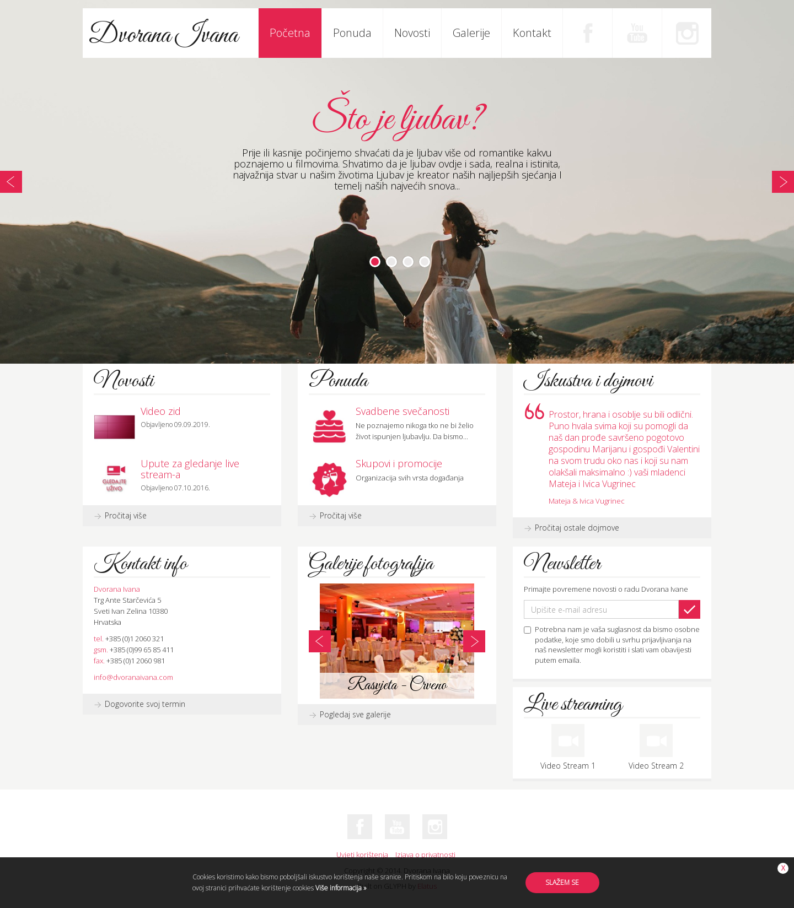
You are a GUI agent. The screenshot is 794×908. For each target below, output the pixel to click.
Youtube (637, 33)
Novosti (412, 32)
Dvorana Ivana (163, 35)
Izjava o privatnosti (425, 855)
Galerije (471, 32)
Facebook (587, 33)
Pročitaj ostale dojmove (577, 527)
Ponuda (352, 32)
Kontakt (532, 32)
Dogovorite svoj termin (145, 704)
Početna (290, 32)
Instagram (686, 33)
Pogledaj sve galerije (355, 714)
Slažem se (562, 882)
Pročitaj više (126, 515)
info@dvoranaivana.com (133, 677)
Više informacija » (340, 888)
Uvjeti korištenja (362, 855)
